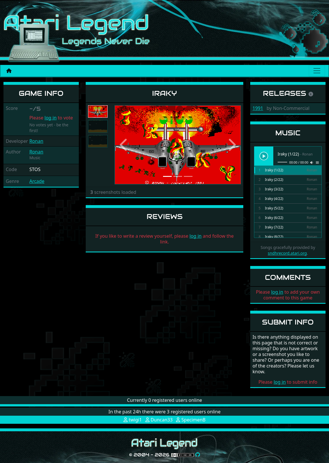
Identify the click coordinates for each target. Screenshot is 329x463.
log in (50, 118)
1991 (258, 108)
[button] (124, 144)
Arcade (36, 181)
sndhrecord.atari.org (287, 253)
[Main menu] (317, 70)
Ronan (36, 141)
